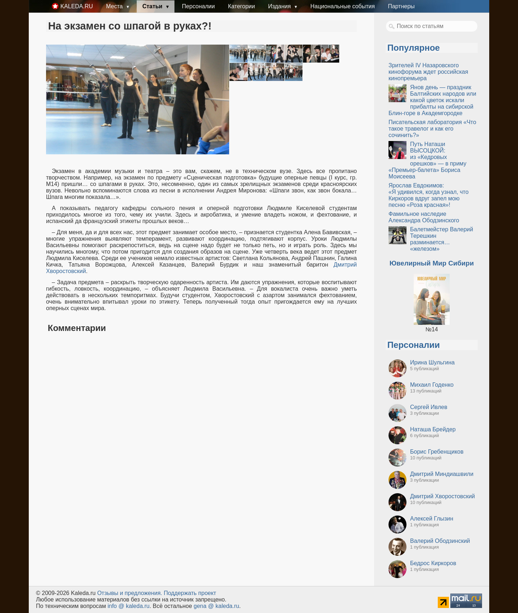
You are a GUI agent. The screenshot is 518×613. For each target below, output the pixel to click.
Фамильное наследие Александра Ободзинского (423, 217)
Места (115, 6)
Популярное (413, 48)
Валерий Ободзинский (440, 541)
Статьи (153, 6)
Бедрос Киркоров (433, 563)
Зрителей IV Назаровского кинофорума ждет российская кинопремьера (428, 71)
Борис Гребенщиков (436, 452)
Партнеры (401, 6)
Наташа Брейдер (433, 429)
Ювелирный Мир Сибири (432, 263)
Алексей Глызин (431, 519)
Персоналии (198, 6)
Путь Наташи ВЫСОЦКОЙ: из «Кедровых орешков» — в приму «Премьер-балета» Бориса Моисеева (427, 160)
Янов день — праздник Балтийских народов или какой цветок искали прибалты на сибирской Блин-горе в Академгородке (432, 100)
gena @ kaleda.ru (216, 606)
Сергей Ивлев (428, 407)
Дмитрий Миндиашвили (441, 474)
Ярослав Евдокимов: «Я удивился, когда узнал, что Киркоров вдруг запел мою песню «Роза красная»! (428, 195)
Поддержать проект (190, 593)
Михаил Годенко (432, 385)
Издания (280, 6)
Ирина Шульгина (432, 362)
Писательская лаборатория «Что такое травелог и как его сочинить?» (432, 128)
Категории (241, 6)
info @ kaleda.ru (129, 606)
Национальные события (342, 6)
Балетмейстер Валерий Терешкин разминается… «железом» (441, 239)
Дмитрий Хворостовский (442, 496)
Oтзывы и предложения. (129, 593)
